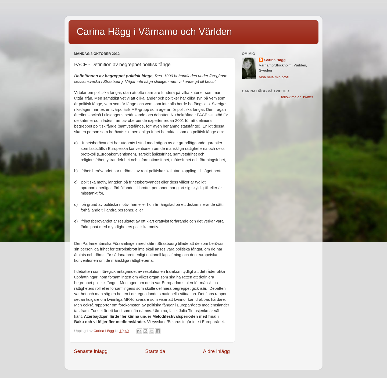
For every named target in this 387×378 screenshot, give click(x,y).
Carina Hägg (275, 60)
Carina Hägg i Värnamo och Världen (154, 31)
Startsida (155, 351)
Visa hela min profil (274, 77)
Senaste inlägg (91, 351)
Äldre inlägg (216, 351)
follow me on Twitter (297, 97)
